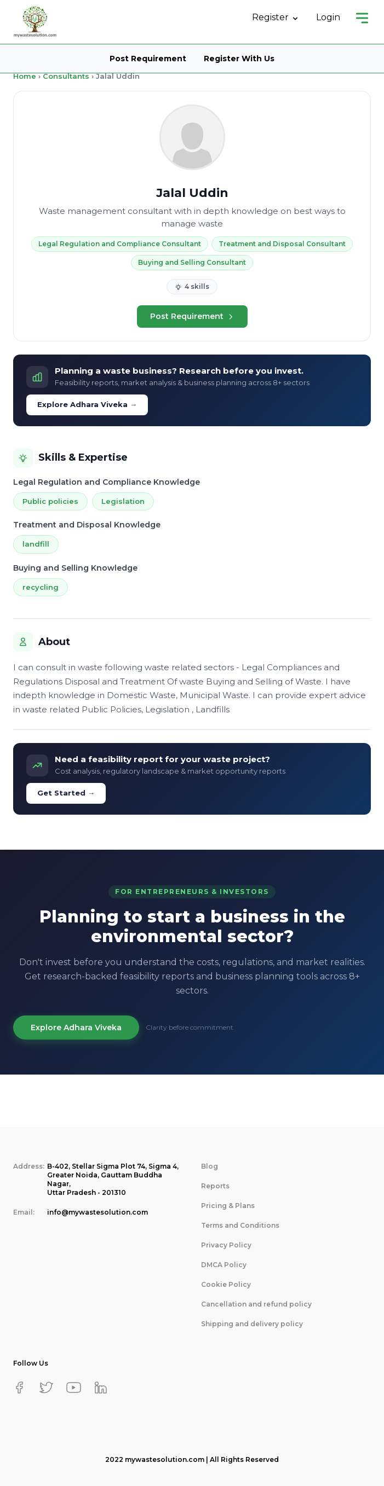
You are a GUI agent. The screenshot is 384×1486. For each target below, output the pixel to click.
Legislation (123, 501)
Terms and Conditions (240, 1225)
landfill (35, 543)
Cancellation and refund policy (256, 1304)
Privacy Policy (226, 1245)
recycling (40, 587)
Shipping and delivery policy (252, 1324)
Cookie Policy (226, 1284)
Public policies (50, 501)
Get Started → (66, 792)
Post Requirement (148, 58)
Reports (215, 1186)
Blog (209, 1166)
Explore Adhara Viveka (76, 1027)
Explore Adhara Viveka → (87, 404)
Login (328, 17)
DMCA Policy (224, 1265)
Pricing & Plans (228, 1205)
